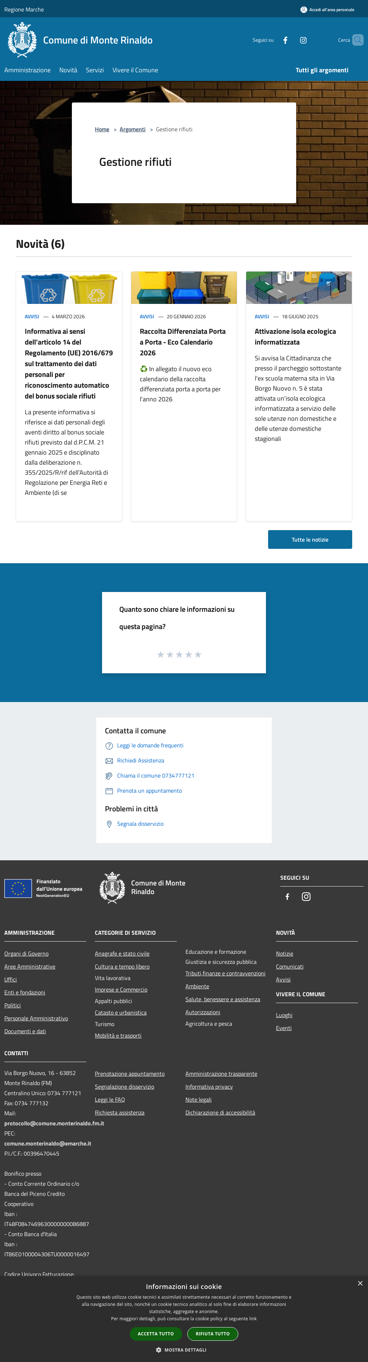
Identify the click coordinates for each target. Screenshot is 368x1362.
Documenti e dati (25, 1031)
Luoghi (284, 1015)
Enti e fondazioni (24, 992)
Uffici (10, 979)
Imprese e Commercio (121, 989)
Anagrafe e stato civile (122, 953)
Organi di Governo (26, 953)
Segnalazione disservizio (124, 1086)
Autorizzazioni (202, 1012)
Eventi (284, 1028)
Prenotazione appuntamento (130, 1073)
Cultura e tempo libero (122, 966)
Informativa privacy (209, 1086)
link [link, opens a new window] (253, 1319)
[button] (184, 1349)
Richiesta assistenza (119, 1112)
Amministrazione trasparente (221, 1073)
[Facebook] (273, 40)
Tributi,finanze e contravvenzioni (225, 973)
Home (102, 129)
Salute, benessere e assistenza (222, 999)
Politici (12, 1005)
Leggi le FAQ (110, 1099)
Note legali (198, 1099)
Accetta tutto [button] (156, 1334)
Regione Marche (24, 9)
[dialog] (184, 1319)
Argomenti (133, 129)
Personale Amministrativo (36, 1018)
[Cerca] (355, 40)
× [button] (360, 1283)
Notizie (284, 953)
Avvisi (32, 316)
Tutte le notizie (310, 539)
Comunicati (290, 966)
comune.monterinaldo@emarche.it (47, 1143)
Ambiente (197, 986)
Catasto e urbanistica (121, 1012)
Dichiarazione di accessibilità (220, 1112)
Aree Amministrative (29, 966)
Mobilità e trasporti (118, 1035)
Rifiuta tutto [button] (213, 1334)
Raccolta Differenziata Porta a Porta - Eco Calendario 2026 (183, 341)
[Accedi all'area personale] (327, 9)
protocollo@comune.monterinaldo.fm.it (54, 1123)
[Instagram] (291, 40)
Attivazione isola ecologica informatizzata (295, 336)
